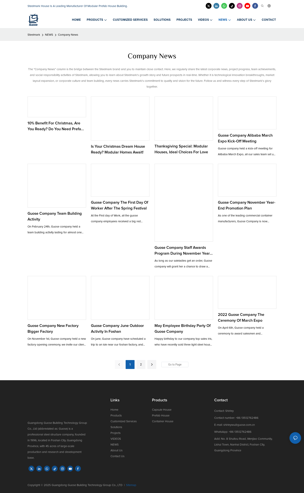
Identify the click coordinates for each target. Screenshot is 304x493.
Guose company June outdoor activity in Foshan (117, 329)
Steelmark (34, 34)
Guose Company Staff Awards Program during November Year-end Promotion (183, 251)
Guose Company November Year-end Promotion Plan (246, 205)
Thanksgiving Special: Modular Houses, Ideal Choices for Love (181, 149)
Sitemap (131, 485)
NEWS (49, 34)
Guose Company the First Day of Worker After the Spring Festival (119, 205)
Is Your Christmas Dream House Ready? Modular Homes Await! (118, 149)
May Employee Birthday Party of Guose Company (183, 329)
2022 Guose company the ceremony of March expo (241, 317)
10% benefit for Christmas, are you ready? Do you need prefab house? (55, 126)
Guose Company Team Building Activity (55, 216)
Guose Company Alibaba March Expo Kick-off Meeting (245, 138)
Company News (68, 34)
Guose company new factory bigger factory (53, 329)
